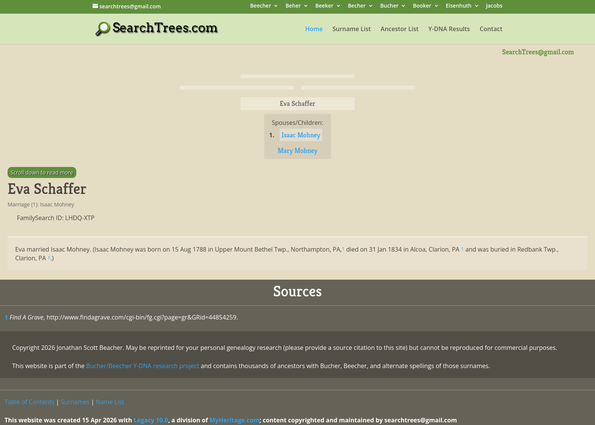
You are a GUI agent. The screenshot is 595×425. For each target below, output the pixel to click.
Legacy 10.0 (151, 420)
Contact (491, 29)
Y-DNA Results (449, 29)
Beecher (260, 6)
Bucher (389, 6)
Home (314, 29)
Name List (110, 402)
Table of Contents (29, 402)
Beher (293, 6)
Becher (357, 6)
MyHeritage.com (234, 420)
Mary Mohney (298, 150)
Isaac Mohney (301, 135)
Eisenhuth (459, 6)
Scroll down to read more (42, 172)
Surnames (75, 402)
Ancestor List (400, 29)
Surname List (351, 29)
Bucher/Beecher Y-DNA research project (142, 366)
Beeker (324, 6)
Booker (422, 6)
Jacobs (494, 6)
